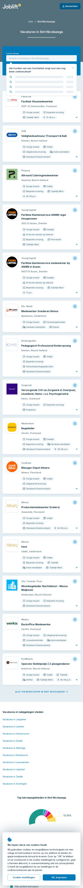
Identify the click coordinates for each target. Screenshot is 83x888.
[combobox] (41, 58)
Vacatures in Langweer (14, 719)
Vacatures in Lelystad (13, 769)
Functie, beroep (12, 54)
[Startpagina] (11, 6)
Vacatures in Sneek (12, 740)
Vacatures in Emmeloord (15, 755)
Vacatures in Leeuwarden (15, 762)
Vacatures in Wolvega (13, 748)
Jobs (30, 21)
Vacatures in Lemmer (13, 726)
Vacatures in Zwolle (12, 776)
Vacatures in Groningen (14, 783)
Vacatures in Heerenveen (15, 733)
